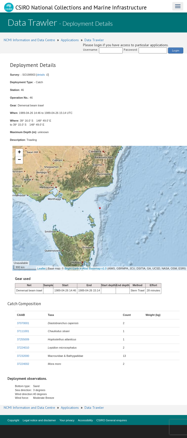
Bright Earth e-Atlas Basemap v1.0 (86, 268)
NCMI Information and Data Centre (29, 40)
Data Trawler (94, 40)
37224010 (23, 347)
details (41, 74)
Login (175, 50)
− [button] (19, 160)
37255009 (23, 339)
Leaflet (41, 268)
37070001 (23, 323)
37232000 (23, 355)
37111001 (23, 331)
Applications (70, 40)
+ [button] (19, 152)
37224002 (23, 363)
